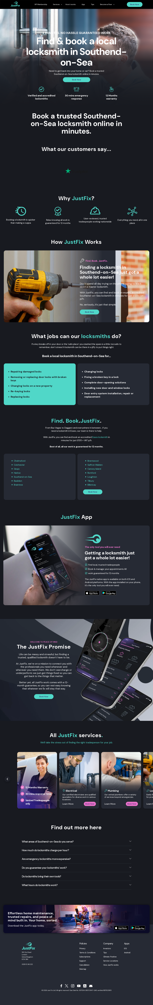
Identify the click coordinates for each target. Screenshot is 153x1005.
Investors (107, 947)
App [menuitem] (83, 4)
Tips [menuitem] (92, 4)
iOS (125, 947)
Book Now (134, 4)
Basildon (18, 480)
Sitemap (82, 968)
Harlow (17, 472)
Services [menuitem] (56, 4)
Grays (17, 468)
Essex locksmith (100, 437)
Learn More (68, 803)
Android (127, 952)
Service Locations (110, 960)
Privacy (82, 947)
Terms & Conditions (87, 952)
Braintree (18, 484)
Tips (105, 952)
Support (82, 960)
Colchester (19, 464)
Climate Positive (110, 956)
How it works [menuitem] (71, 4)
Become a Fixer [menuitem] (105, 4)
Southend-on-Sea (23, 476)
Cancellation (84, 964)
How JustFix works (111, 964)
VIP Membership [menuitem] (41, 4)
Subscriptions (84, 956)
